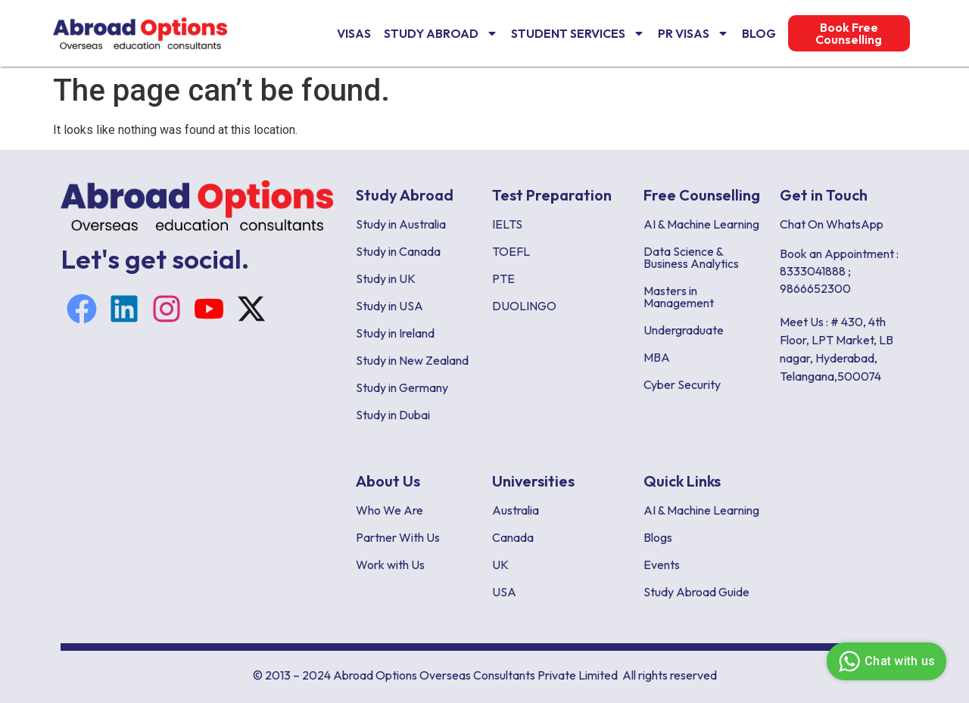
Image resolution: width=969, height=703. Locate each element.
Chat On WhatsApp (831, 224)
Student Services (578, 33)
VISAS (354, 33)
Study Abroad (441, 33)
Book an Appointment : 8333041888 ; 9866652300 (839, 271)
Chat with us (884, 661)
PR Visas (693, 33)
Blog (759, 33)
